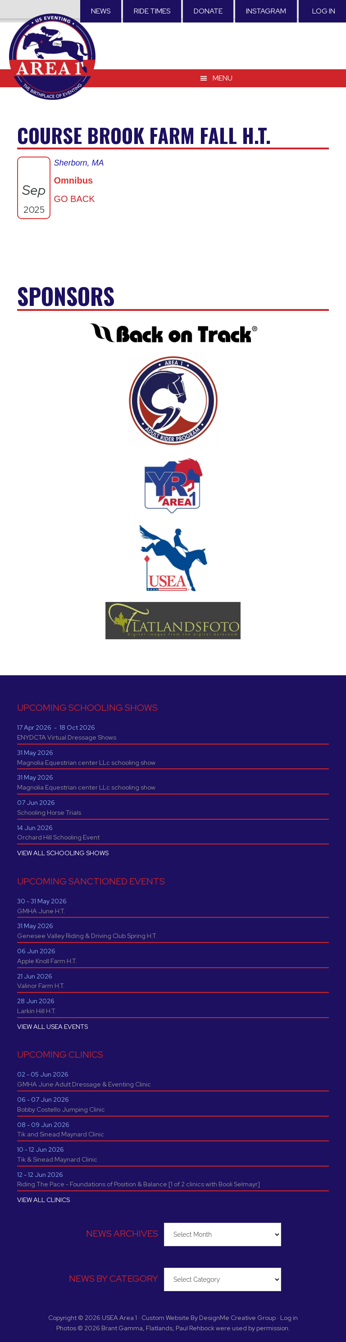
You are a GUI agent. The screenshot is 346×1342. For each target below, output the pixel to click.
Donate (208, 11)
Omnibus (73, 180)
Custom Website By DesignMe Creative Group (208, 1318)
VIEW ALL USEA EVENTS (52, 1027)
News (100, 11)
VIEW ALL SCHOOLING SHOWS (63, 853)
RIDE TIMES (152, 11)
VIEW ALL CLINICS (43, 1200)
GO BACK (74, 199)
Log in (323, 11)
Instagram (266, 11)
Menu (222, 67)
